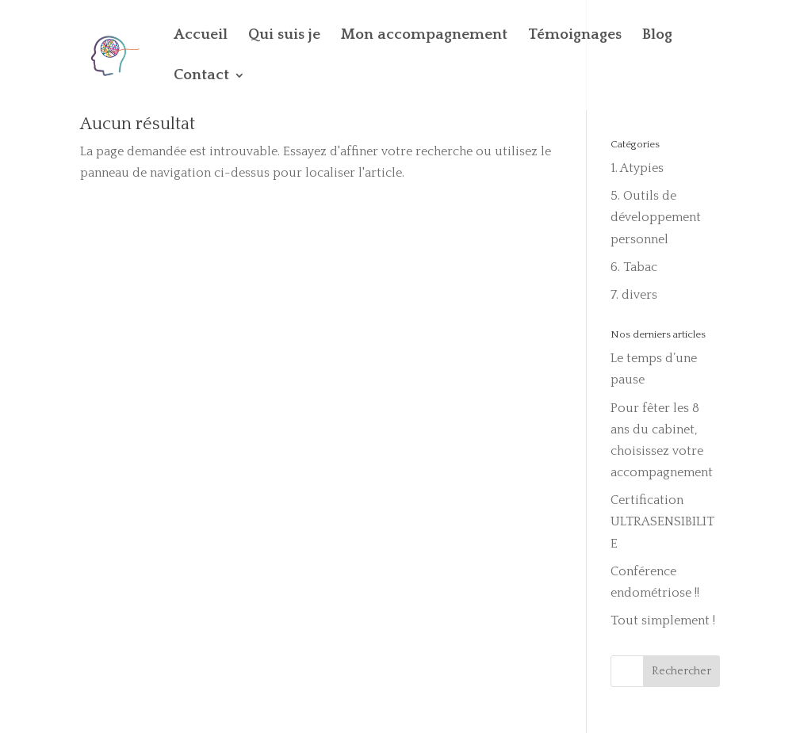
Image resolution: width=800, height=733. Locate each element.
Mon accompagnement (424, 36)
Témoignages (575, 36)
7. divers (634, 295)
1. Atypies (637, 168)
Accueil (201, 36)
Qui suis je (284, 36)
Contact (201, 76)
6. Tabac (634, 267)
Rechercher (681, 671)
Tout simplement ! (663, 620)
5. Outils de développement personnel (656, 217)
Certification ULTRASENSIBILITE (662, 521)
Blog (657, 36)
